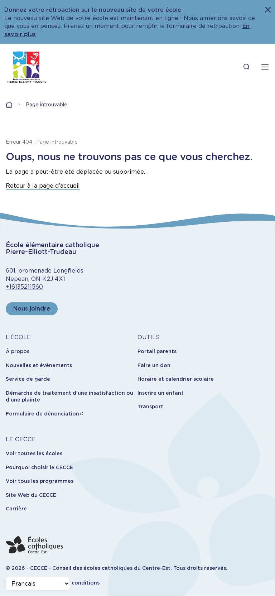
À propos (17, 351)
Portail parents (157, 351)
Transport (150, 406)
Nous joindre (31, 308)
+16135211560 (24, 286)
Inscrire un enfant (161, 393)
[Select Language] (37, 584)
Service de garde (28, 379)
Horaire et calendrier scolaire (176, 379)
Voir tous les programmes (39, 481)
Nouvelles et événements (39, 365)
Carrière (16, 508)
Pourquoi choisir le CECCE (39, 467)
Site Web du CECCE (31, 495)
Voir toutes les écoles (34, 453)
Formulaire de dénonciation (42, 414)
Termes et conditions (72, 583)
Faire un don (154, 365)
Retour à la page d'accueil (43, 185)
